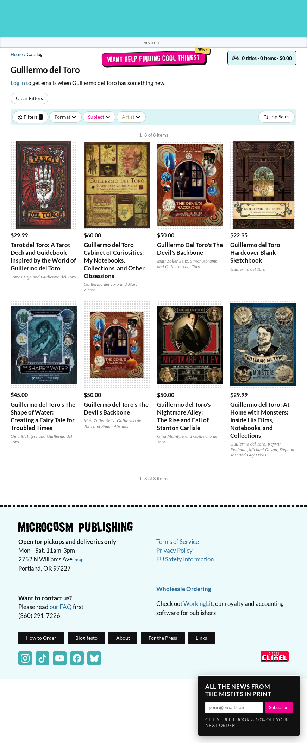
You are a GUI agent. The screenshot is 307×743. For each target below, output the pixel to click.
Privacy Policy (174, 550)
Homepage (153, 18)
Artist (131, 117)
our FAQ (61, 606)
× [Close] (292, 683)
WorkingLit (198, 603)
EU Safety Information (185, 559)
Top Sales (276, 116)
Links (201, 638)
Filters (30, 117)
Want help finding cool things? (153, 58)
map (79, 560)
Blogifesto (86, 638)
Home (17, 54)
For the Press (163, 638)
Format (65, 117)
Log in (18, 82)
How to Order (41, 638)
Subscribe (278, 707)
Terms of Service (177, 541)
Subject (99, 117)
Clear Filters (29, 98)
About (123, 638)
